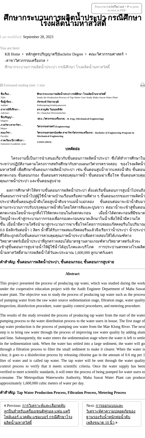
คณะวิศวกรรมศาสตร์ (107, 54)
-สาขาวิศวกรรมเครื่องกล (25, 60)
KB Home (13, 54)
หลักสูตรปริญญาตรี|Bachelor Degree (55, 54)
